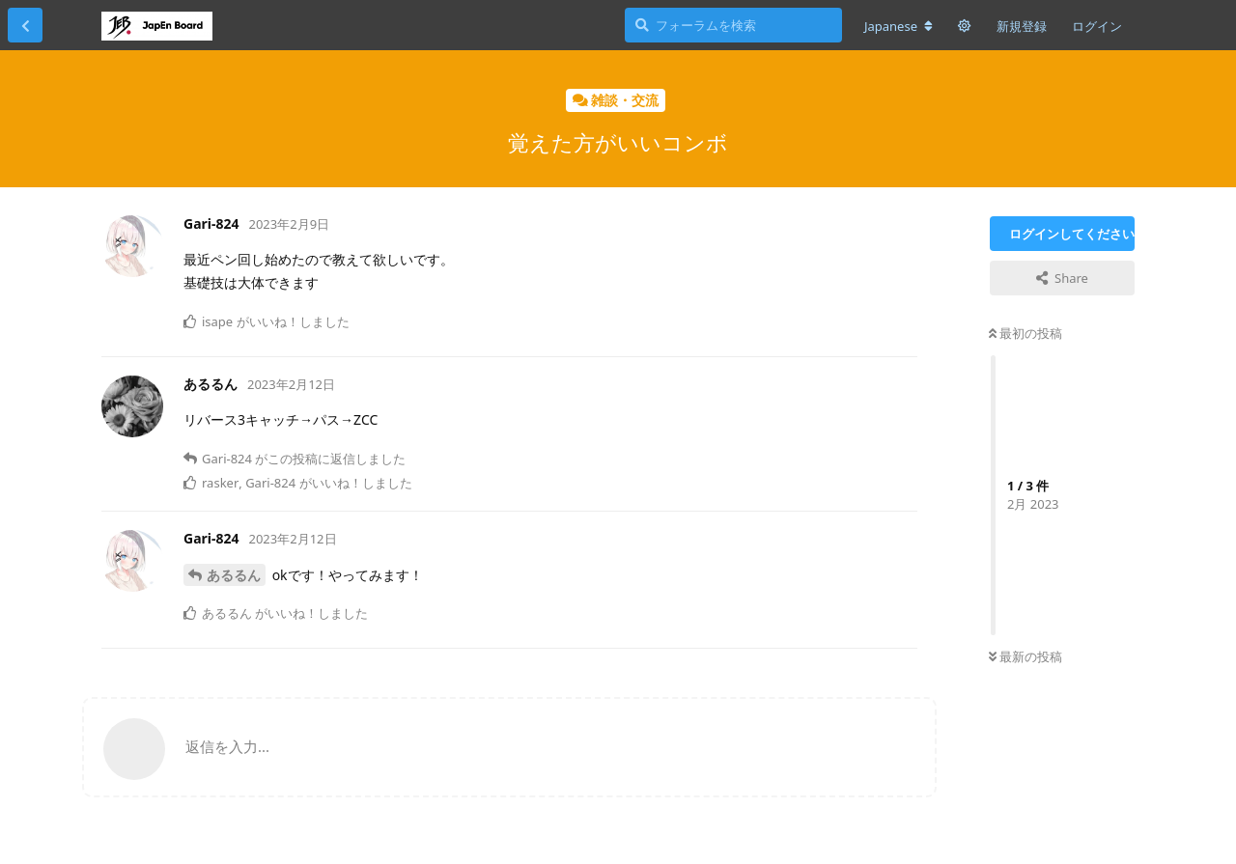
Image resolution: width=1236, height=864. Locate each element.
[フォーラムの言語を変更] (898, 26)
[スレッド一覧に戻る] (25, 25)
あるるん (234, 575)
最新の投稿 (1025, 656)
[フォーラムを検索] (733, 25)
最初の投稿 (1025, 333)
